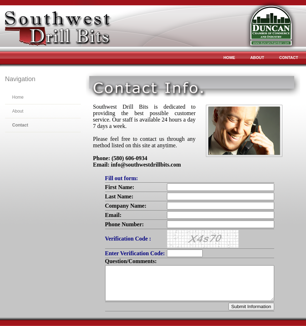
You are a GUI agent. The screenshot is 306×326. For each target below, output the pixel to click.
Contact (288, 57)
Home (229, 57)
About (257, 57)
